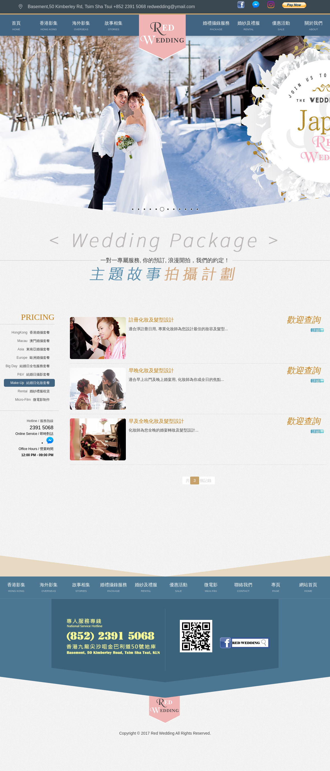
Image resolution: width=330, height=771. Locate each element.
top (154, 726)
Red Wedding (149, 67)
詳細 (316, 330)
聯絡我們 (63, 668)
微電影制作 (32, 400)
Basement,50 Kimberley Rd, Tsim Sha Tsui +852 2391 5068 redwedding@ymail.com (111, 6)
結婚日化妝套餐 (30, 383)
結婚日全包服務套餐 (28, 366)
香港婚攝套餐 (30, 332)
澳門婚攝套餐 (33, 341)
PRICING (38, 317)
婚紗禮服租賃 (34, 391)
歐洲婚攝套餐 (33, 358)
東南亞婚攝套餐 (34, 349)
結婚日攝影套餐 (33, 374)
